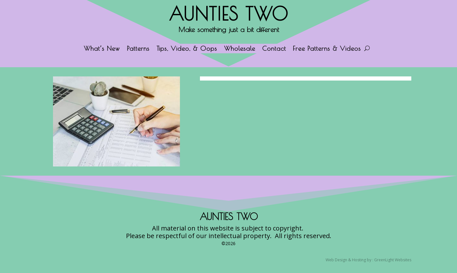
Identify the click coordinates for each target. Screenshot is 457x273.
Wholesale (239, 49)
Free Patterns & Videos (327, 49)
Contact (274, 49)
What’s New (102, 49)
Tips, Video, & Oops (186, 49)
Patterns (138, 49)
